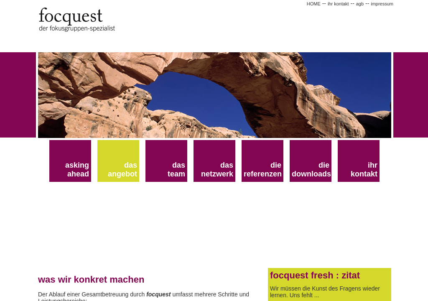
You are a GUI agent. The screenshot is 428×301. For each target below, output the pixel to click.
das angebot (122, 169)
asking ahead (77, 169)
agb (360, 3)
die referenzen (263, 169)
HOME (314, 3)
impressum (382, 3)
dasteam (176, 169)
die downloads (311, 169)
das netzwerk (217, 169)
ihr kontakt (338, 3)
